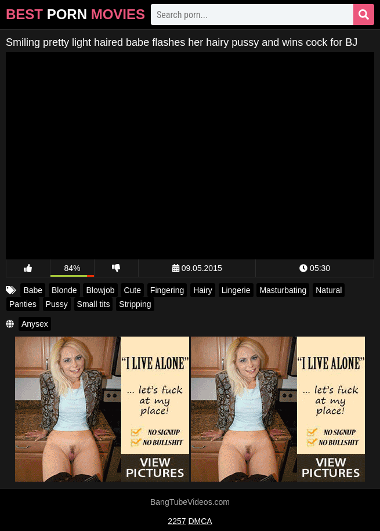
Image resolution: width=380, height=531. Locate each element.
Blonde (64, 290)
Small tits (93, 304)
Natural (329, 290)
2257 (177, 521)
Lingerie (236, 290)
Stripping (135, 304)
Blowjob (100, 290)
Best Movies (75, 14)
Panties (23, 304)
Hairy (202, 290)
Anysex (34, 323)
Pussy (57, 304)
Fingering (167, 290)
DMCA (200, 521)
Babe (32, 290)
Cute (132, 290)
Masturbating (282, 290)
